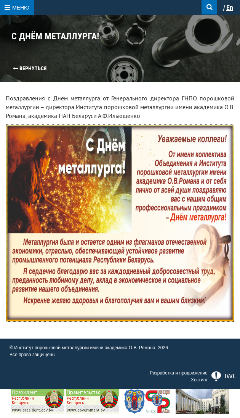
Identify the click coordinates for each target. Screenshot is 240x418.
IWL (223, 376)
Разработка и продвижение (179, 373)
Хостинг (199, 379)
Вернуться (29, 68)
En (229, 7)
